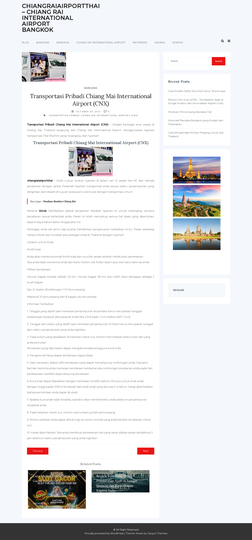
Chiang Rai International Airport (101, 42)
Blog (25, 42)
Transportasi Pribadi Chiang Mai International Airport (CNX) (93, 115)
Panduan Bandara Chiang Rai (59, 201)
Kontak (177, 42)
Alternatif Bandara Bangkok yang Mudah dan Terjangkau (195, 122)
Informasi (140, 42)
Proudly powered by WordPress (104, 533)
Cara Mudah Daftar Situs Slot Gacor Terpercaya (196, 91)
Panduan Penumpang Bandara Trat (190, 111)
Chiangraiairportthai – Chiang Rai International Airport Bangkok (61, 18)
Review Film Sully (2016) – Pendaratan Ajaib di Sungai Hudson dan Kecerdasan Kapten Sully (195, 101)
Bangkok (62, 42)
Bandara (42, 42)
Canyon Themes (157, 533)
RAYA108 (178, 290)
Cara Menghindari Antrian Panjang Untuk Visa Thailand (195, 134)
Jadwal (159, 42)
